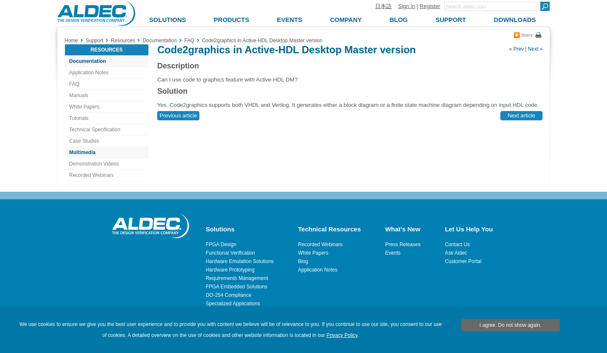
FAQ (74, 84)
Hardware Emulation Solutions (240, 261)
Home (71, 40)
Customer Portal (463, 261)
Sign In (406, 6)
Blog (303, 261)
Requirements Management (237, 278)
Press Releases (403, 244)
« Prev (516, 49)
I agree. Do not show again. (511, 325)
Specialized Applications (233, 304)
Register (430, 6)
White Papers (84, 107)
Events (393, 253)
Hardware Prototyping (230, 270)
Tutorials (79, 118)
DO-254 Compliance (229, 295)
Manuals (78, 95)
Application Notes (88, 73)
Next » (535, 49)
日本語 (383, 6)
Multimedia (82, 152)
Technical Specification (94, 130)
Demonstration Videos (94, 164)
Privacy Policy (341, 335)
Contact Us (457, 244)
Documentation (87, 61)
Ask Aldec (456, 253)
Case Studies (84, 141)
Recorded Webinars (91, 175)
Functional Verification (230, 253)
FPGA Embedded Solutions (236, 287)
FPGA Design (221, 244)
